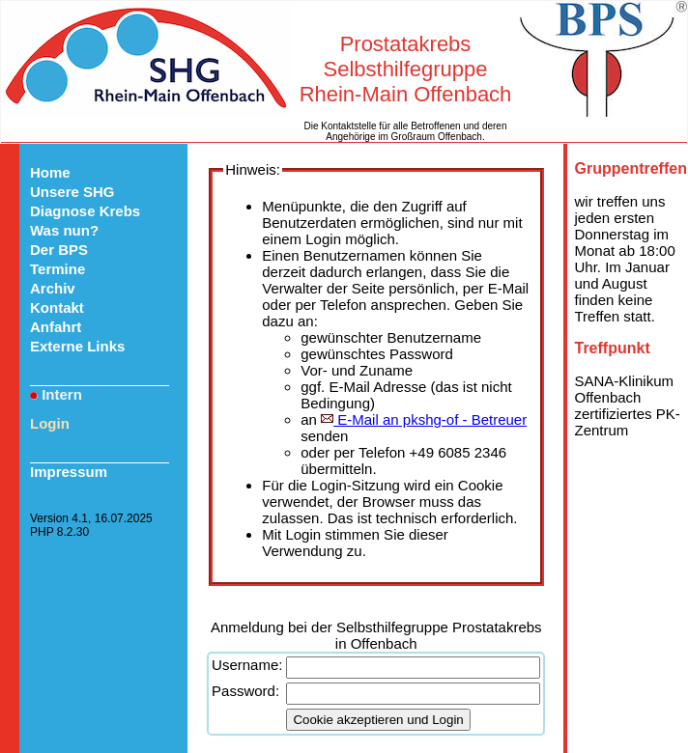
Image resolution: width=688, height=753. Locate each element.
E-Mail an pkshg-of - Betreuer (424, 419)
